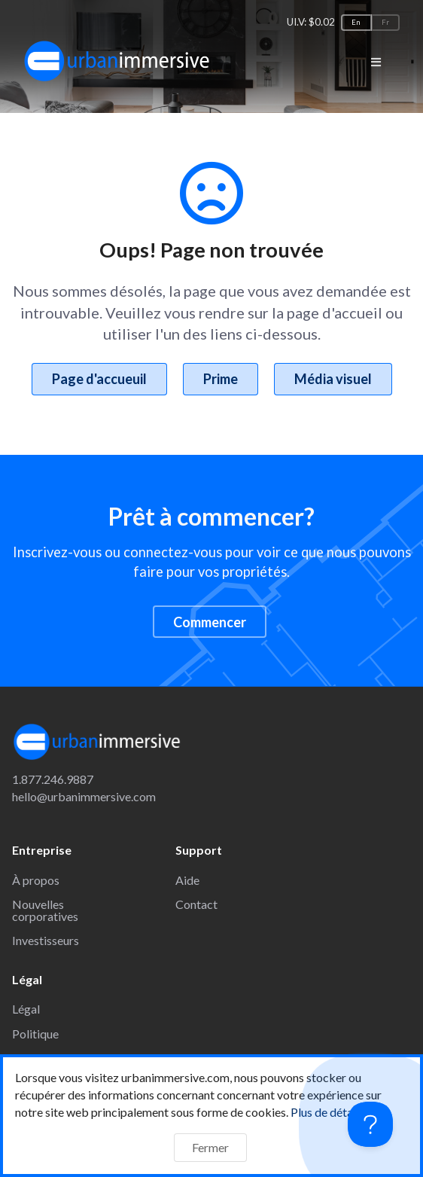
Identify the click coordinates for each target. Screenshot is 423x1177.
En (356, 22)
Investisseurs (45, 940)
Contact (196, 904)
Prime (220, 378)
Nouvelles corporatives (45, 910)
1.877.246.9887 (52, 779)
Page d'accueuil (99, 378)
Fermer (210, 1147)
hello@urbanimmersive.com (84, 796)
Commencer (209, 622)
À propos (35, 880)
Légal (26, 1009)
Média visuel (333, 378)
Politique (35, 1033)
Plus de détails (336, 1112)
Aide (187, 880)
